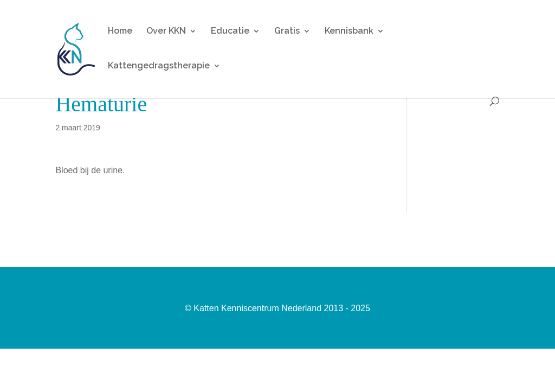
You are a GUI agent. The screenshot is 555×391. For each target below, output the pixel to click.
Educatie (230, 31)
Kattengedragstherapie (159, 66)
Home (120, 31)
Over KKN (166, 31)
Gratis (287, 31)
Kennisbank (349, 31)
